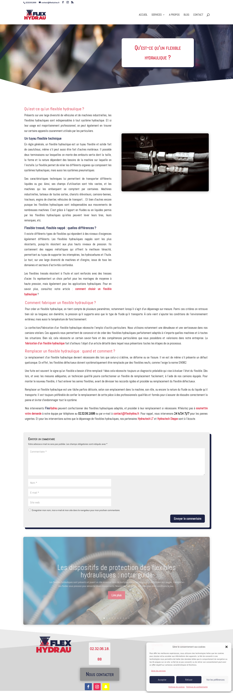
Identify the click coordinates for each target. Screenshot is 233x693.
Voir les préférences (215, 679)
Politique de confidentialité (197, 687)
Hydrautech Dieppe (167, 419)
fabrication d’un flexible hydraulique (45, 343)
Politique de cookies (176, 687)
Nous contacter (100, 674)
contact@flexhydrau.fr (126, 414)
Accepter (162, 679)
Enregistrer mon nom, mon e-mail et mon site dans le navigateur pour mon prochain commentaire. (76, 510)
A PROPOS (174, 15)
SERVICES (156, 15)
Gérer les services (158, 670)
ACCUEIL (143, 15)
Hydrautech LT (146, 419)
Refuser (188, 679)
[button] (226, 646)
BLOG (186, 15)
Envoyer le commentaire (187, 519)
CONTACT (198, 15)
